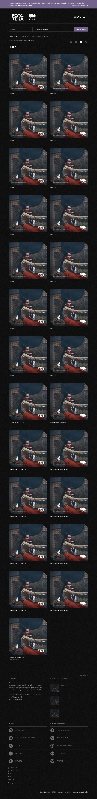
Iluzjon (15, 753)
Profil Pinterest (60, 738)
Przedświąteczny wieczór (17, 469)
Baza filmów (13, 768)
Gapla (14, 745)
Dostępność (12, 783)
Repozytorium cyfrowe (22, 738)
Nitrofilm (16, 761)
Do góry (84, 676)
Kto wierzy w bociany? (17, 422)
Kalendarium (12, 777)
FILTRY (12, 46)
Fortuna (11, 93)
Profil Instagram (61, 745)
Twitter (56, 761)
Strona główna (14, 36)
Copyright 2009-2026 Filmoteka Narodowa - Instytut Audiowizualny (64, 792)
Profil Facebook (60, 730)
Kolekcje (11, 774)
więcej (11, 702)
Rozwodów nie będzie (16, 657)
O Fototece (12, 780)
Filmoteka (16, 730)
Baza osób (13, 771)
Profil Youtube (60, 753)
